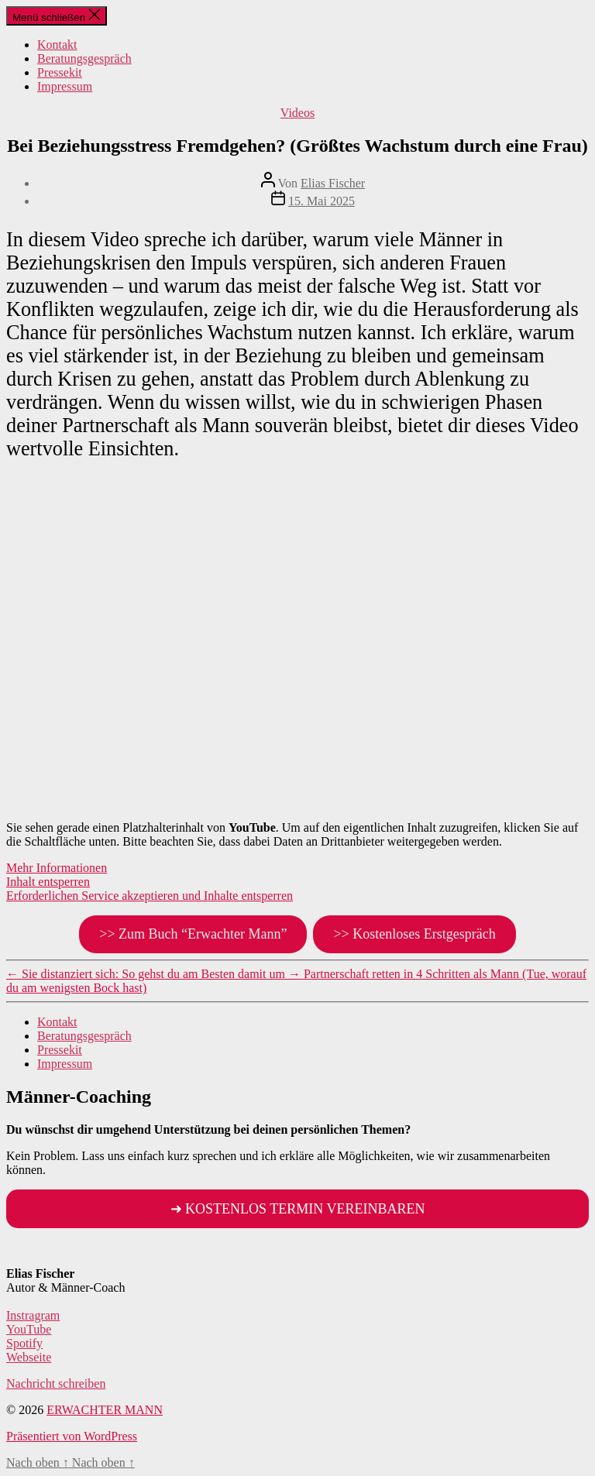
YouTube (28, 1329)
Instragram (33, 1315)
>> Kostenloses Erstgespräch (414, 934)
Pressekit (59, 72)
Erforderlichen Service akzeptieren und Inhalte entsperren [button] (149, 895)
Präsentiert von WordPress (71, 1436)
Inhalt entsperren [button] (48, 881)
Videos (297, 112)
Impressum (64, 86)
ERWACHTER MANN (104, 1409)
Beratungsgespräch (84, 58)
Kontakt (57, 44)
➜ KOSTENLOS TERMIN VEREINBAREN (297, 1209)
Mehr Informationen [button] (56, 867)
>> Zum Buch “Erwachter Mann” (193, 934)
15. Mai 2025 (321, 201)
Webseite (28, 1357)
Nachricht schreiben (55, 1383)
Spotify (24, 1343)
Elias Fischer (333, 183)
